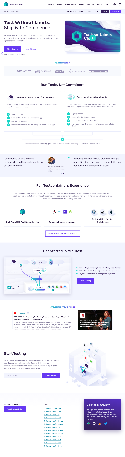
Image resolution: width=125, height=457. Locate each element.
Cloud (59, 4)
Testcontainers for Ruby (52, 437)
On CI (81, 11)
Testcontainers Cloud (12, 11)
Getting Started (70, 4)
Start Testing (12, 49)
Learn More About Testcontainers (62, 233)
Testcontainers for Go (51, 415)
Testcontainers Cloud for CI (92, 97)
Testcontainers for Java (52, 412)
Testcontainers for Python (53, 433)
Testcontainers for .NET (52, 418)
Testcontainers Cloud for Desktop (35, 97)
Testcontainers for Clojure (53, 424)
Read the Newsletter (14, 409)
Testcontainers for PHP (52, 443)
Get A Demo (31, 49)
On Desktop (71, 11)
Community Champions (52, 408)
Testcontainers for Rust (52, 440)
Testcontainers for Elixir (52, 427)
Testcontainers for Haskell (53, 430)
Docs (99, 4)
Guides (81, 4)
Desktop (51, 4)
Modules (90, 4)
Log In (105, 11)
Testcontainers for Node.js (53, 421)
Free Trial (115, 11)
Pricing (88, 11)
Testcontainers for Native (53, 446)
